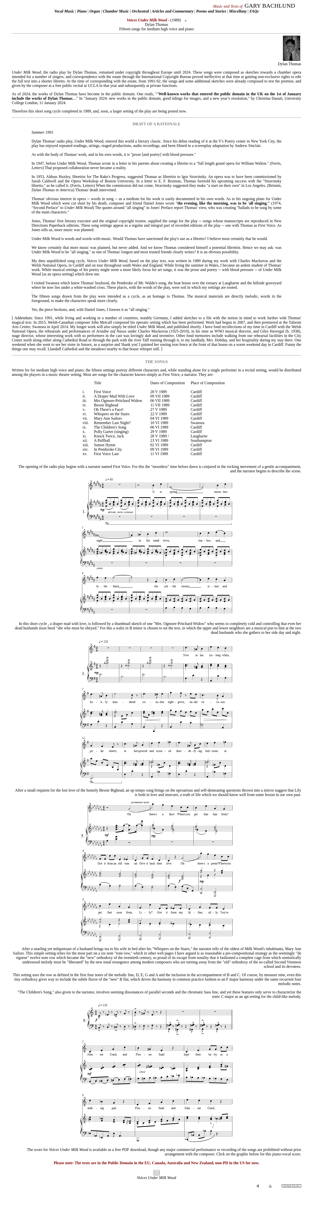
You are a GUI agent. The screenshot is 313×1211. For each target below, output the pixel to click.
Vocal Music (64, 11)
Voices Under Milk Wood (156, 1178)
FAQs (254, 11)
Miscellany (238, 11)
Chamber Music (116, 11)
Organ (94, 11)
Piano (82, 11)
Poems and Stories (211, 11)
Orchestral (141, 11)
